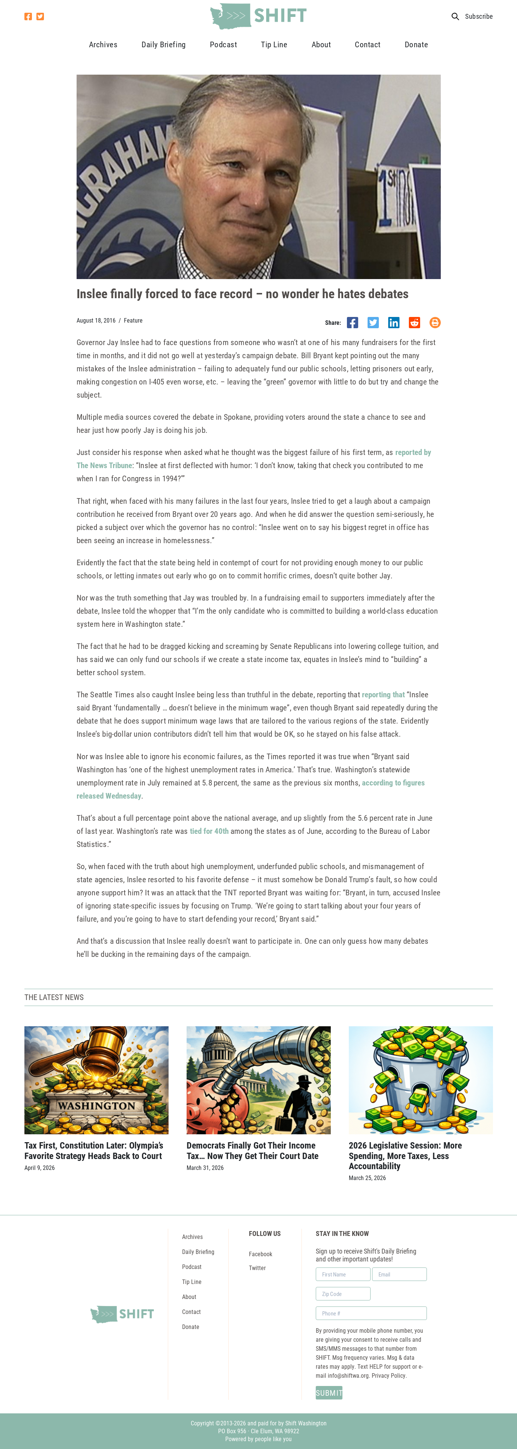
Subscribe (479, 16)
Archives (103, 44)
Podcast (223, 44)
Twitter (257, 1268)
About (321, 44)
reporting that (383, 694)
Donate (416, 44)
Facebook (260, 1254)
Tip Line (274, 44)
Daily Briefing (163, 44)
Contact (368, 44)
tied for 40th (209, 831)
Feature (133, 320)
